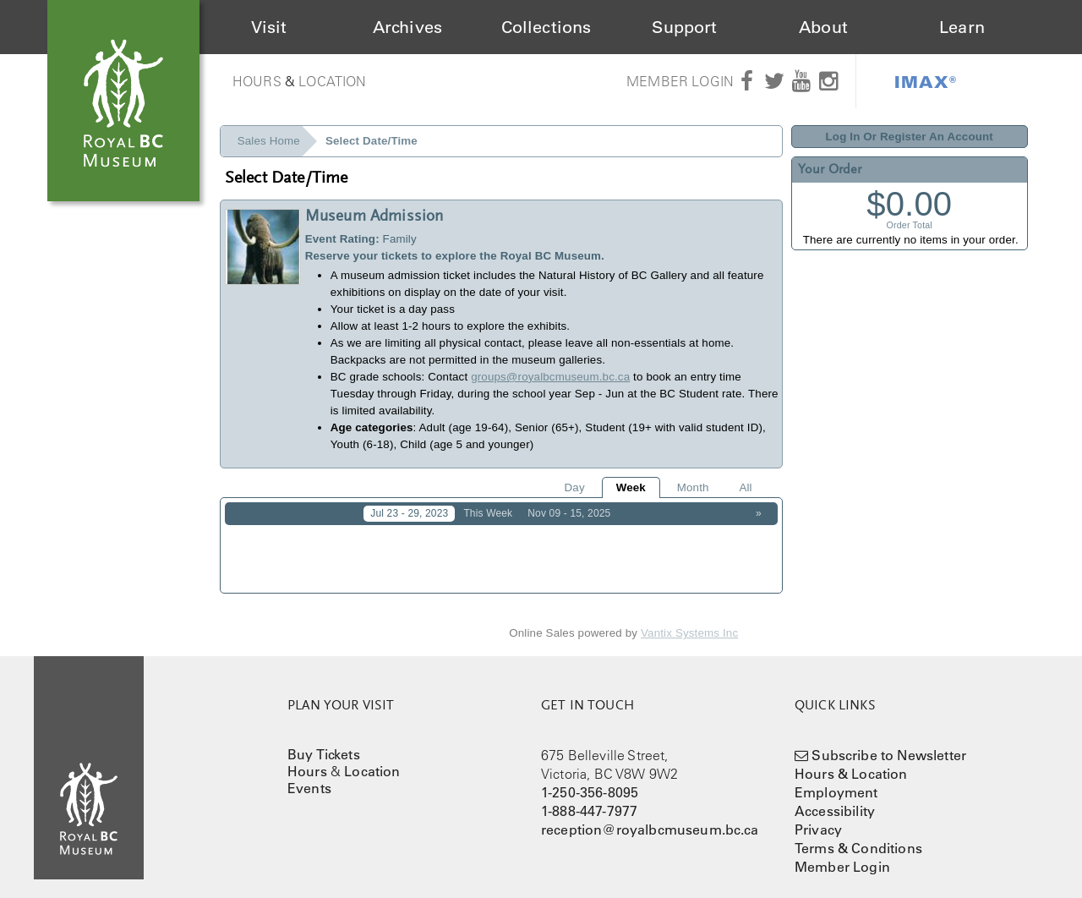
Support (684, 27)
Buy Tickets (323, 742)
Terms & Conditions (858, 836)
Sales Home (269, 140)
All (745, 487)
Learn (962, 27)
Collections (546, 27)
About (823, 27)
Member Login (680, 81)
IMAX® (925, 81)
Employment (836, 780)
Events (309, 776)
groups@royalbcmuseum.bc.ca (550, 376)
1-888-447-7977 (589, 799)
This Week (487, 513)
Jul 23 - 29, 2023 (409, 513)
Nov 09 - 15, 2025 (568, 513)
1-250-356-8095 (589, 780)
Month (693, 487)
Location (332, 81)
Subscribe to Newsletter (889, 743)
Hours (256, 81)
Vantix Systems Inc (689, 622)
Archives (407, 27)
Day (575, 487)
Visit (269, 27)
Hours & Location (851, 761)
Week (631, 487)
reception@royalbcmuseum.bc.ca (650, 817)
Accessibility (835, 799)
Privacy (818, 817)
